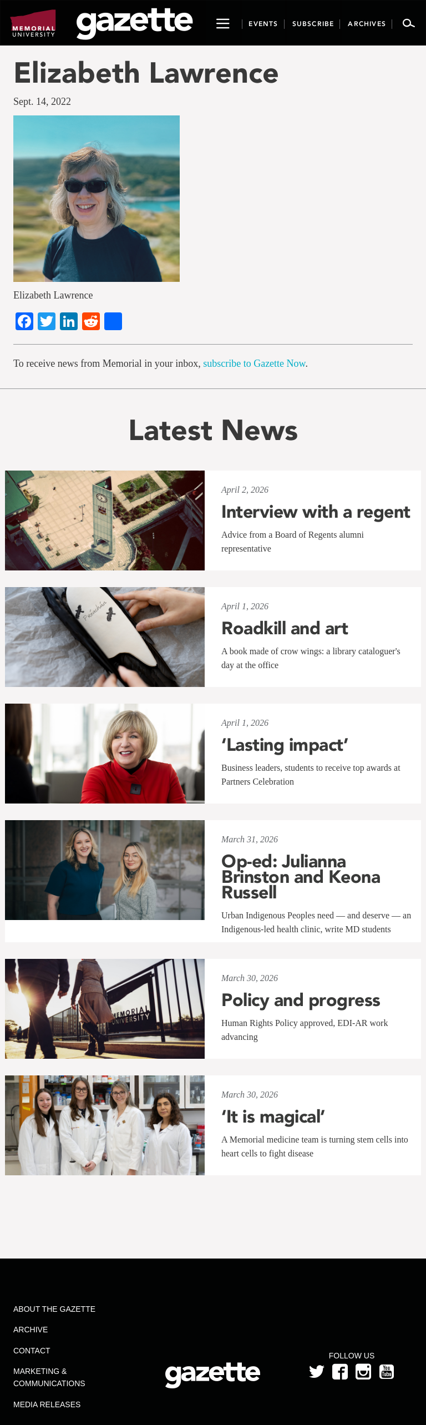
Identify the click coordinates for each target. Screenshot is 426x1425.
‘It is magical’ (273, 1116)
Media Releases (46, 1404)
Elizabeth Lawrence (146, 72)
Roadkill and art (284, 628)
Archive (30, 1329)
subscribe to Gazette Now (254, 363)
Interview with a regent (315, 511)
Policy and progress (301, 1000)
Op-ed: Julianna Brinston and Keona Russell (300, 876)
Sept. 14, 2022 (42, 101)
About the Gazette (54, 1309)
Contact (31, 1350)
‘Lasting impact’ (284, 744)
